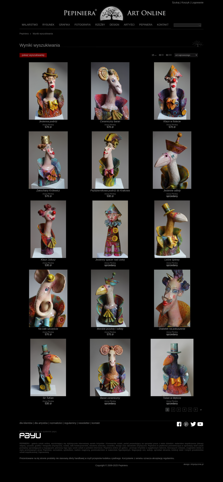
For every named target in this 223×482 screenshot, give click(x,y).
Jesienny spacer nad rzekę (110, 261)
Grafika (63, 25)
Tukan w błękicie (172, 399)
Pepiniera (140, 25)
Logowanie (197, 3)
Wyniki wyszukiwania (43, 34)
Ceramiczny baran (110, 123)
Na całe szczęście (48, 330)
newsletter (91, 425)
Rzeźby (96, 25)
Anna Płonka (48, 126)
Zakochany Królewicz (48, 192)
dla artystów (43, 425)
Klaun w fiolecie (172, 123)
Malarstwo (29, 25)
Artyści (124, 25)
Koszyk (184, 3)
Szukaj (173, 3)
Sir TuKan (48, 399)
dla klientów (26, 425)
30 (161, 56)
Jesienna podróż (48, 123)
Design (110, 25)
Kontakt (157, 25)
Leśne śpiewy (172, 261)
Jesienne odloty (172, 192)
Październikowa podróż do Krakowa (110, 192)
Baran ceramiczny (110, 399)
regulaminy (75, 425)
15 (153, 56)
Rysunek (47, 25)
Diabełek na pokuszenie (172, 330)
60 (169, 56)
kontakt (104, 425)
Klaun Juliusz (48, 261)
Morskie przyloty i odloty (110, 330)
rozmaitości (59, 425)
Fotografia (79, 25)
